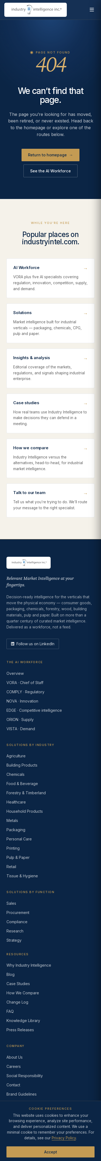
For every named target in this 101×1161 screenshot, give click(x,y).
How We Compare (22, 993)
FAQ (10, 1011)
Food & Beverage (22, 783)
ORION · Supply (20, 719)
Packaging (15, 829)
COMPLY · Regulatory (25, 691)
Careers (13, 1066)
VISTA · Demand (20, 728)
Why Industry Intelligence (28, 965)
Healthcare (16, 802)
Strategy (14, 940)
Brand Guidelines (21, 1094)
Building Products (21, 765)
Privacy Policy (18, 1135)
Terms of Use (47, 1135)
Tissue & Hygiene (22, 876)
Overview (15, 673)
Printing (13, 848)
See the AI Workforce (50, 171)
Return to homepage (50, 155)
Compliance (16, 921)
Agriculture (16, 756)
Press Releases (20, 1029)
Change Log (17, 1002)
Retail (11, 866)
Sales (11, 903)
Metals (12, 820)
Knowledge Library (23, 1020)
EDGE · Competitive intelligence (34, 710)
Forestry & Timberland (26, 792)
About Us (14, 1057)
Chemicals (15, 774)
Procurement (17, 912)
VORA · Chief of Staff (24, 682)
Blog (10, 974)
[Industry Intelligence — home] (35, 10)
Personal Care (19, 839)
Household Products (24, 811)
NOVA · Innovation (22, 701)
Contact (13, 1085)
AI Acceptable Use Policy (70, 1140)
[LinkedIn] (32, 644)
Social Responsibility (24, 1075)
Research (14, 931)
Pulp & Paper (18, 857)
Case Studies (18, 983)
